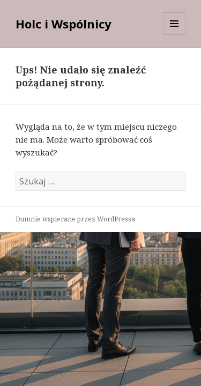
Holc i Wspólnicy (63, 24)
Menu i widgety (174, 34)
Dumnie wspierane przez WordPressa (75, 219)
